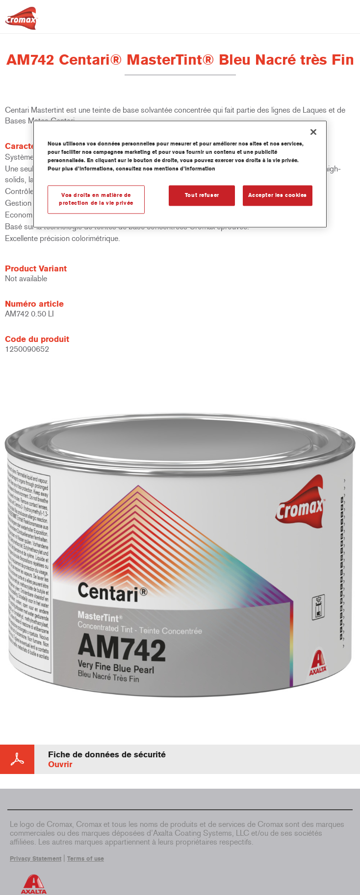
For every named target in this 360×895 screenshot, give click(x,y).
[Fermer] (313, 132)
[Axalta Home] (21, 22)
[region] (180, 174)
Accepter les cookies (277, 195)
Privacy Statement (35, 858)
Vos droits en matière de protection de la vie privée (96, 199)
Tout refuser (202, 195)
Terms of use (85, 858)
